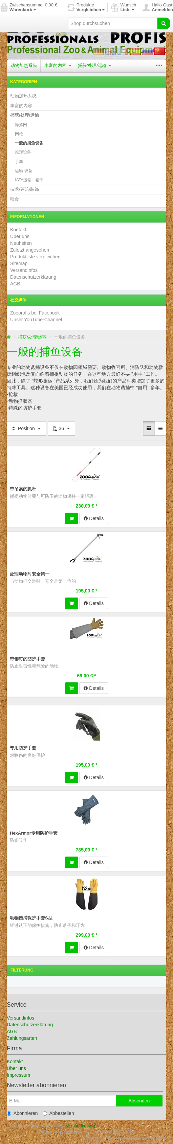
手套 (19, 161)
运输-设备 (24, 170)
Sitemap (18, 263)
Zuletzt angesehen (29, 250)
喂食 (14, 199)
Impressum (18, 1075)
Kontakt (18, 229)
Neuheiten (21, 243)
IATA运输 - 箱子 (29, 180)
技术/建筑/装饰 (24, 189)
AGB (15, 283)
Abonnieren (22, 1113)
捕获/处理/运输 (94, 65)
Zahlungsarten (22, 1038)
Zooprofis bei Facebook (35, 313)
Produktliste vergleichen (35, 256)
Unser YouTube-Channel (36, 319)
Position (26, 428)
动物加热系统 (23, 65)
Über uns (19, 236)
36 (61, 428)
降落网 (21, 124)
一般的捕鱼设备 (29, 143)
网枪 (19, 134)
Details (94, 518)
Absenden (139, 1100)
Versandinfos (24, 270)
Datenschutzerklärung (33, 277)
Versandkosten (80, 1125)
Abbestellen (58, 1113)
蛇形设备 (23, 152)
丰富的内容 (57, 65)
